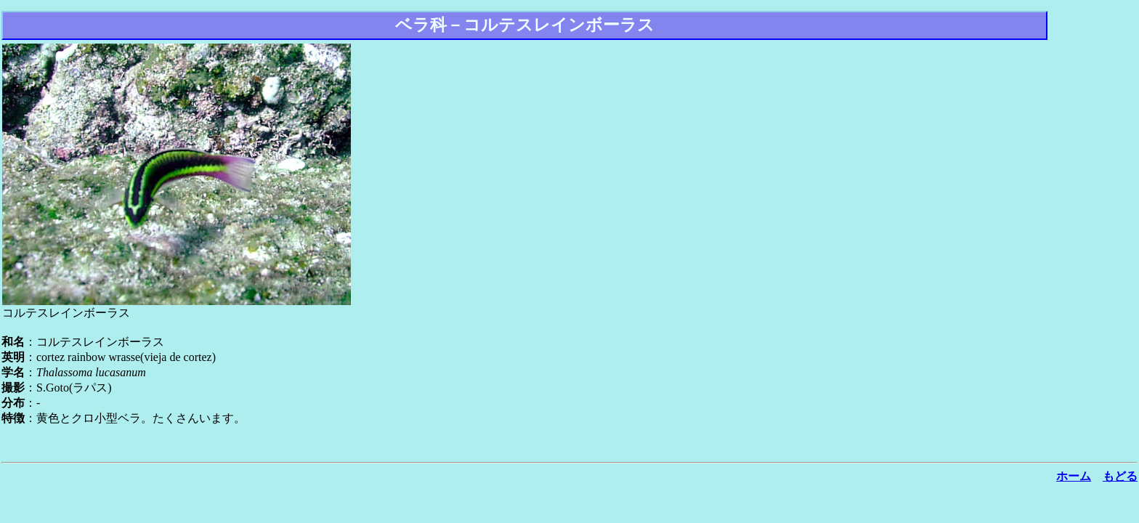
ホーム (1073, 476)
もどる (1120, 476)
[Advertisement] (1094, 235)
